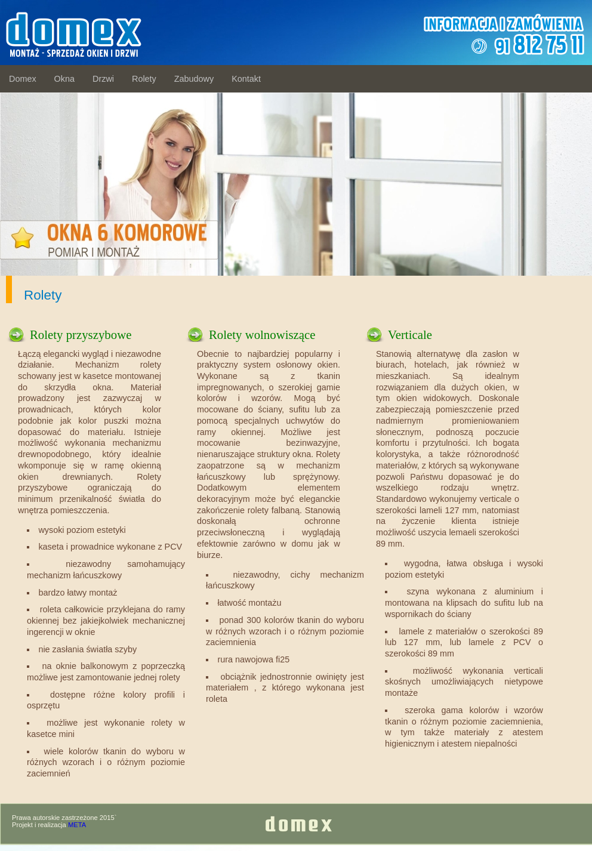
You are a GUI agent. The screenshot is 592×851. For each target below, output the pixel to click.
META (77, 824)
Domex (22, 79)
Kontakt (246, 79)
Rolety (144, 79)
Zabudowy (194, 79)
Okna (64, 79)
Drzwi (103, 79)
